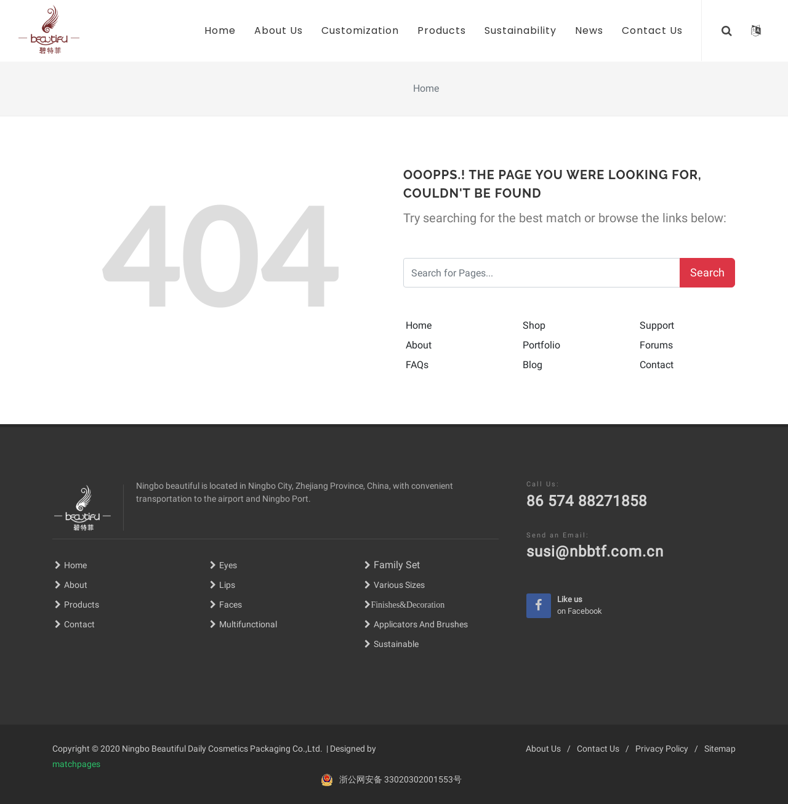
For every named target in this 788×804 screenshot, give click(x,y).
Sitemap (720, 749)
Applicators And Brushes (421, 624)
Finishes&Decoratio (405, 604)
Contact (75, 624)
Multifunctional (248, 624)
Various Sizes (399, 585)
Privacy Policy (661, 749)
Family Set (392, 565)
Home (71, 565)
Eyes (223, 565)
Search (707, 272)
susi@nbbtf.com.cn (595, 551)
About (71, 585)
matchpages (76, 764)
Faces (230, 604)
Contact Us (598, 749)
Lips (227, 585)
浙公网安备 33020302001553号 (400, 779)
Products (77, 604)
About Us (543, 749)
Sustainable (396, 644)
